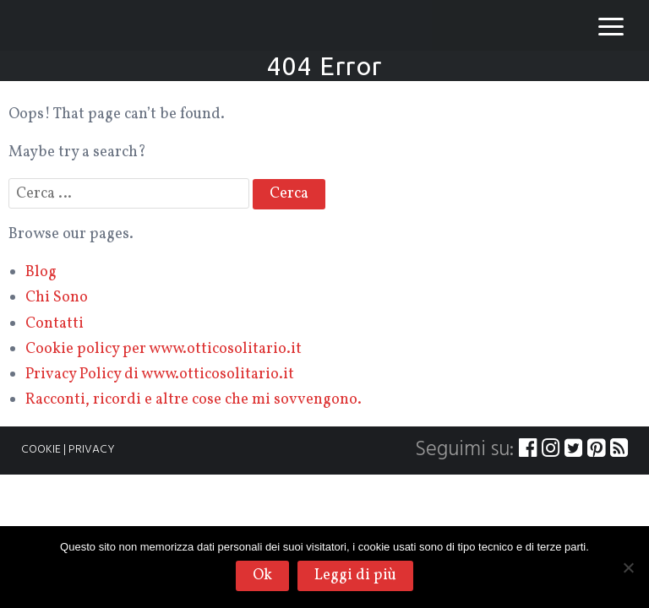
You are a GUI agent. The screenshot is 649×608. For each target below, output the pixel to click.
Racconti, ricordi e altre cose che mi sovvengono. (193, 399)
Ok (262, 575)
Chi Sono (56, 297)
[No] (627, 567)
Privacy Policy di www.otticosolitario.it (159, 374)
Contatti (54, 323)
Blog (41, 272)
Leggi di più (355, 575)
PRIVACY (91, 449)
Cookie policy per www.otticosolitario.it (163, 349)
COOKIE (41, 449)
